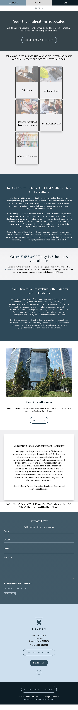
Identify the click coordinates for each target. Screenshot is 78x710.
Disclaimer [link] (27, 705)
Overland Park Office (39, 658)
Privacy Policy (20, 594)
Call (65, 14)
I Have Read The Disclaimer (19, 589)
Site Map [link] (37, 705)
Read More (39, 426)
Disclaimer (8, 594)
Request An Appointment (39, 45)
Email (40, 13)
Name (6, 536)
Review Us (39, 668)
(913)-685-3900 (26, 262)
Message (8, 563)
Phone (6, 554)
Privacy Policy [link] (48, 705)
